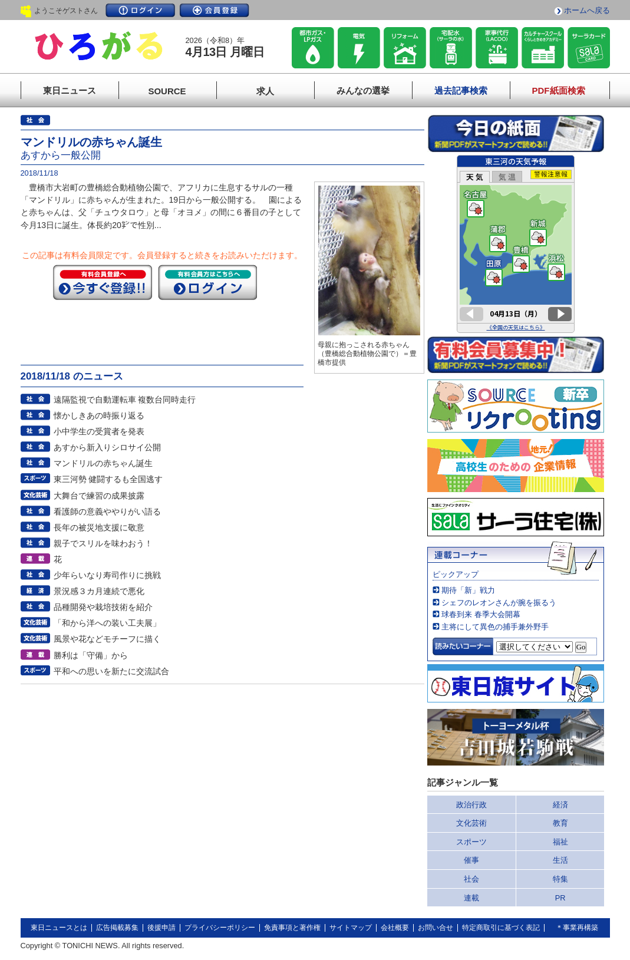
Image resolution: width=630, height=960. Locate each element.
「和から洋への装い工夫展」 (107, 623)
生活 (560, 860)
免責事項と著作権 (292, 927)
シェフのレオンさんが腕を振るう (498, 602)
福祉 (560, 841)
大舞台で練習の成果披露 (99, 495)
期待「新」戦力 (468, 590)
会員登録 (214, 10)
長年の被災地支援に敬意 (99, 527)
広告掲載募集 (117, 927)
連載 (471, 897)
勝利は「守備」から (91, 655)
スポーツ (471, 841)
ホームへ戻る (587, 10)
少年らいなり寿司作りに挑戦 (107, 575)
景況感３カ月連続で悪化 (99, 591)
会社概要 (395, 927)
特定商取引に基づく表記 (501, 927)
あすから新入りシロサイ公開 (107, 447)
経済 (560, 804)
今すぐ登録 (102, 282)
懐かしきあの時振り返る (99, 415)
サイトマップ (350, 927)
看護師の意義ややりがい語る (107, 511)
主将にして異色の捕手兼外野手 (495, 626)
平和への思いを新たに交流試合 (111, 671)
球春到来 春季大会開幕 (480, 614)
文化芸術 (471, 823)
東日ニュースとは (59, 927)
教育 (560, 823)
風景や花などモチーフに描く (107, 639)
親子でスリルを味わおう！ (103, 543)
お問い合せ (435, 927)
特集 (560, 879)
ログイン (140, 10)
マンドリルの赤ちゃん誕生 (103, 463)
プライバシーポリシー (219, 927)
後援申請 (161, 927)
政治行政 (471, 804)
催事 (471, 860)
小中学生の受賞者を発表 (99, 431)
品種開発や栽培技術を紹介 (103, 607)
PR (560, 897)
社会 (471, 879)
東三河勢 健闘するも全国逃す (108, 479)
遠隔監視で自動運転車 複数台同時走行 (125, 399)
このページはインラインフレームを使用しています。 (516, 244)
